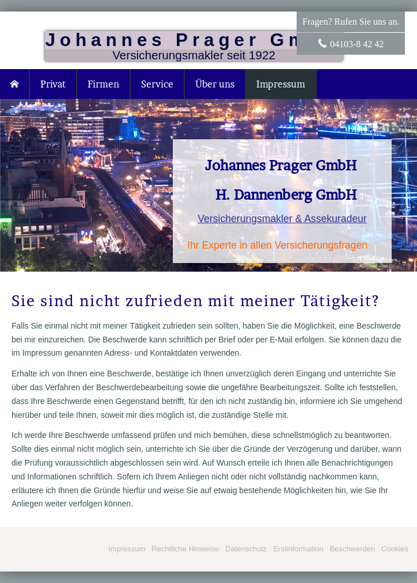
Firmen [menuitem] (103, 84)
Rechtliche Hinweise (185, 548)
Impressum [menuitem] (280, 84)
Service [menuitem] (157, 84)
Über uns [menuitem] (214, 84)
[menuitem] (15, 84)
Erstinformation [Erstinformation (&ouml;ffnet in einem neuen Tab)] (298, 548)
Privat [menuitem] (53, 84)
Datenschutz (246, 548)
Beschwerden (352, 548)
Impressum (126, 548)
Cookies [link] (394, 548)
